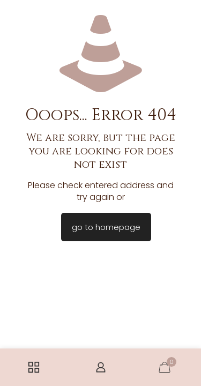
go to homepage (106, 227)
